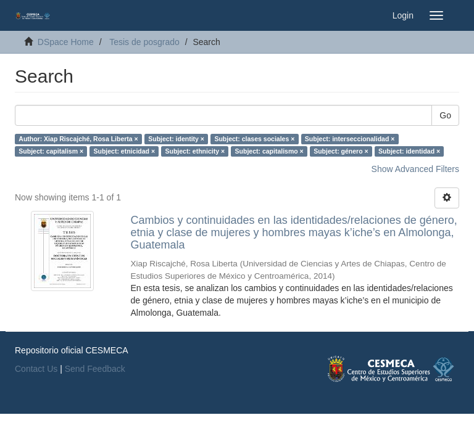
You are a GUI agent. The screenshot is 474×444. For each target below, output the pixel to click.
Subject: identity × (176, 138)
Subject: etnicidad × (124, 151)
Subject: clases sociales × (254, 138)
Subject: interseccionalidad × (350, 138)
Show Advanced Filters (415, 169)
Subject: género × (341, 151)
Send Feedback (95, 369)
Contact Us (36, 369)
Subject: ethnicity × (195, 151)
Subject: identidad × (409, 151)
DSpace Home (66, 42)
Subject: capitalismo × (269, 151)
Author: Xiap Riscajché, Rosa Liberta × (78, 138)
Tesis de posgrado (144, 42)
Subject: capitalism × (51, 151)
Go (445, 115)
